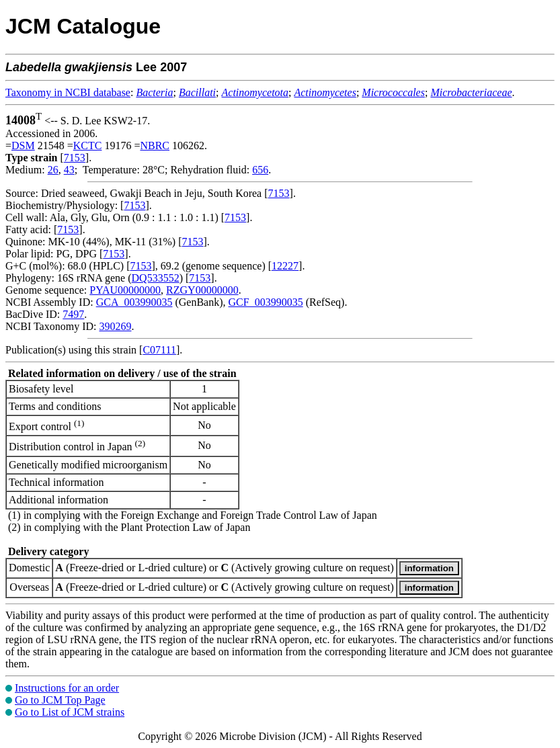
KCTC (87, 145)
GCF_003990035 (266, 302)
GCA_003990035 (134, 302)
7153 (74, 157)
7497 (73, 314)
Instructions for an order (67, 688)
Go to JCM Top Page (60, 700)
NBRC (154, 145)
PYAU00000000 (125, 290)
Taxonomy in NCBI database (67, 92)
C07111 (159, 350)
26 (53, 169)
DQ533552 (155, 278)
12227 (285, 266)
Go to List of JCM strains (69, 712)
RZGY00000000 (202, 290)
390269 (115, 326)
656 (260, 169)
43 (69, 169)
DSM (23, 145)
